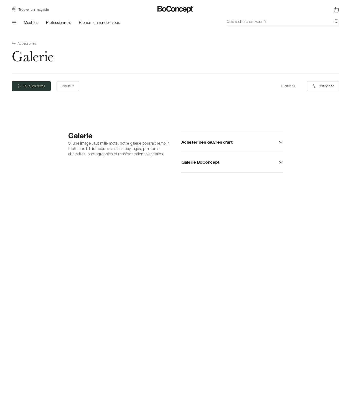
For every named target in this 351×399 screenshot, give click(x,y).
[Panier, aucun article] (336, 9)
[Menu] (14, 22)
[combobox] (283, 21)
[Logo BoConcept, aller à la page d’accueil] (175, 9)
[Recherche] (337, 21)
